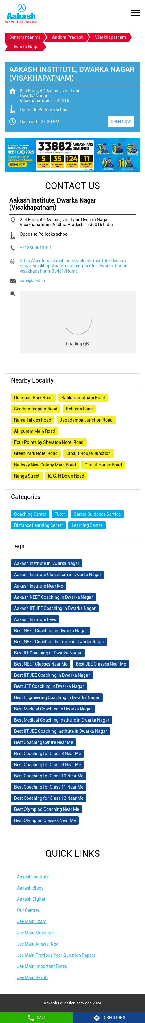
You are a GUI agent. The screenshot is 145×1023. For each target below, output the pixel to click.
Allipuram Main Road (34, 431)
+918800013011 (36, 247)
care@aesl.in (32, 280)
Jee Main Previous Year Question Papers (56, 955)
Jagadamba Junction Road (86, 420)
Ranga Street (26, 476)
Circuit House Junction (88, 453)
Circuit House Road (103, 464)
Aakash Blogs (30, 887)
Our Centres (28, 910)
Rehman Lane (79, 408)
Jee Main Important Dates (42, 966)
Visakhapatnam (110, 37)
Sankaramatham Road (83, 397)
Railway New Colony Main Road (45, 464)
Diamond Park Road (33, 397)
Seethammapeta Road (35, 408)
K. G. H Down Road (66, 476)
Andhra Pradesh (67, 37)
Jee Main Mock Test (36, 932)
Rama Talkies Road (32, 420)
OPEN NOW (121, 121)
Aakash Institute (33, 876)
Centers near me (24, 37)
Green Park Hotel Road (36, 453)
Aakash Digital (31, 899)
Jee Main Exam (31, 921)
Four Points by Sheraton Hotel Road (49, 442)
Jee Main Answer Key (37, 944)
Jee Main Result (32, 977)
